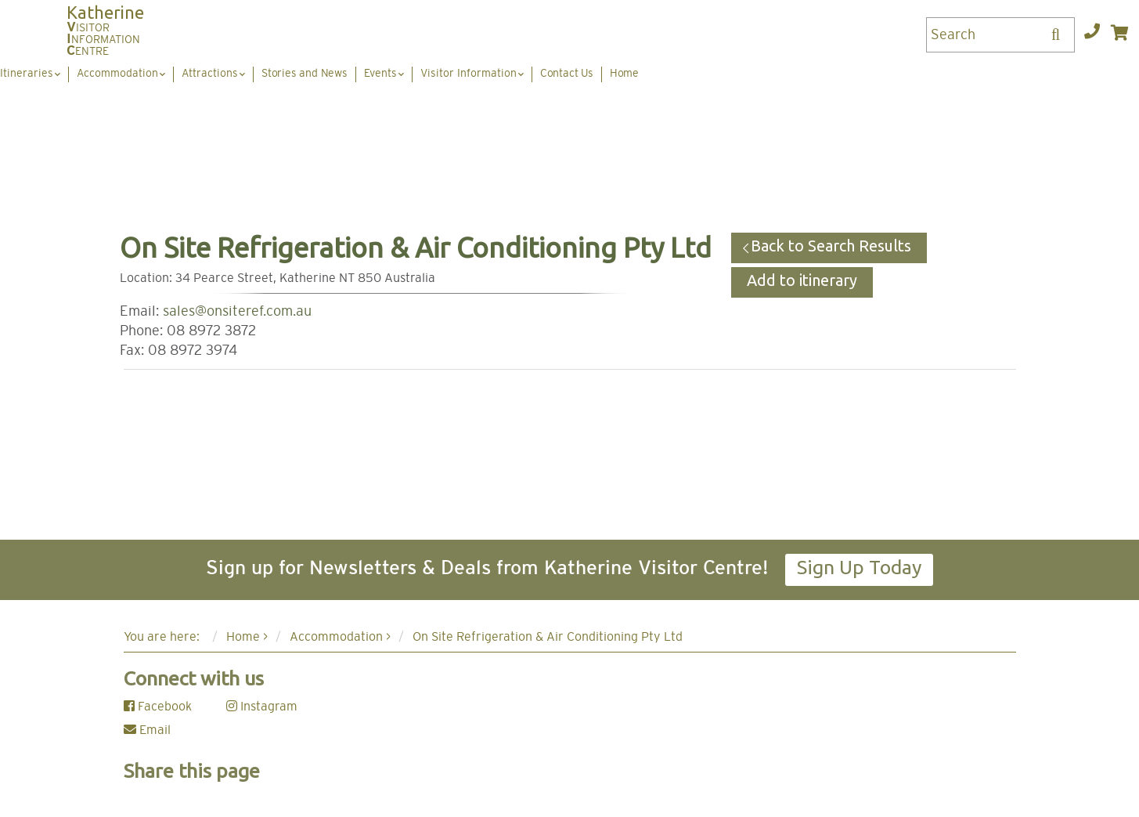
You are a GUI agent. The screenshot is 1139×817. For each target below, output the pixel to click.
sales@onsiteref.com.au (237, 312)
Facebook (158, 706)
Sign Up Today (859, 567)
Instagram (261, 706)
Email (147, 730)
